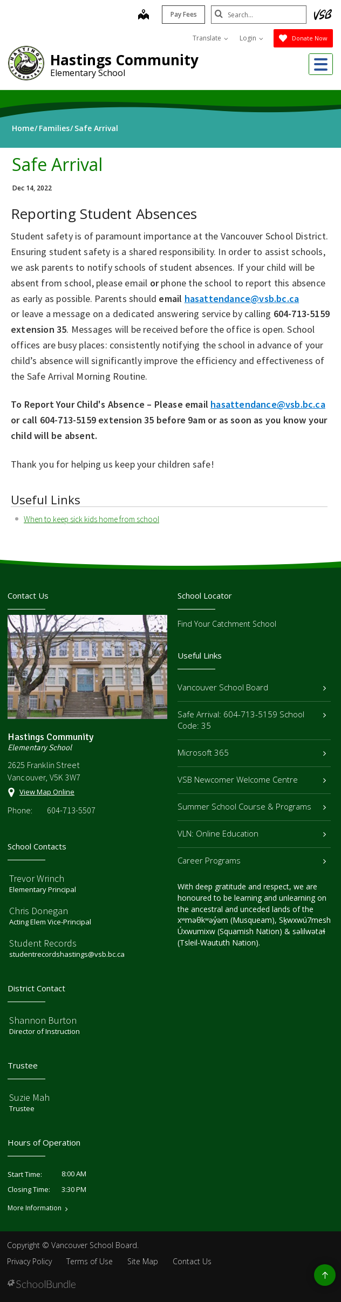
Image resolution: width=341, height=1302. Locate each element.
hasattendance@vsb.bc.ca (267, 404)
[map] (142, 15)
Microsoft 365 (252, 752)
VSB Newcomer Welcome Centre (252, 779)
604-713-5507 (71, 810)
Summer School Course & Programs (252, 806)
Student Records (43, 943)
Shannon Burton (43, 1020)
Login (251, 38)
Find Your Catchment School (227, 624)
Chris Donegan (38, 910)
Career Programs (252, 860)
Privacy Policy (29, 1261)
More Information (35, 1208)
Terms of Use (89, 1261)
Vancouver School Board (252, 687)
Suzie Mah (29, 1097)
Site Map (142, 1261)
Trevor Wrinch (36, 878)
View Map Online (46, 792)
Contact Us (192, 1261)
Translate (210, 38)
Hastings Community (124, 60)
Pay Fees (182, 14)
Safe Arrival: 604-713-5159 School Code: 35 (252, 720)
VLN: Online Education (252, 833)
